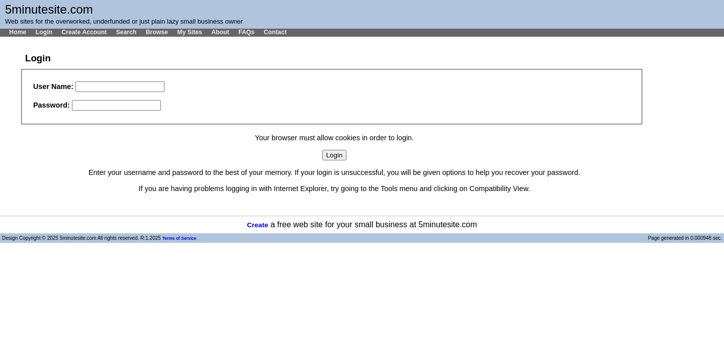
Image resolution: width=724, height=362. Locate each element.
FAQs (246, 32)
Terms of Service (179, 238)
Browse (157, 32)
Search (126, 32)
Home (17, 32)
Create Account (84, 32)
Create (257, 225)
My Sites (189, 32)
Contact (275, 32)
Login (44, 32)
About (220, 32)
